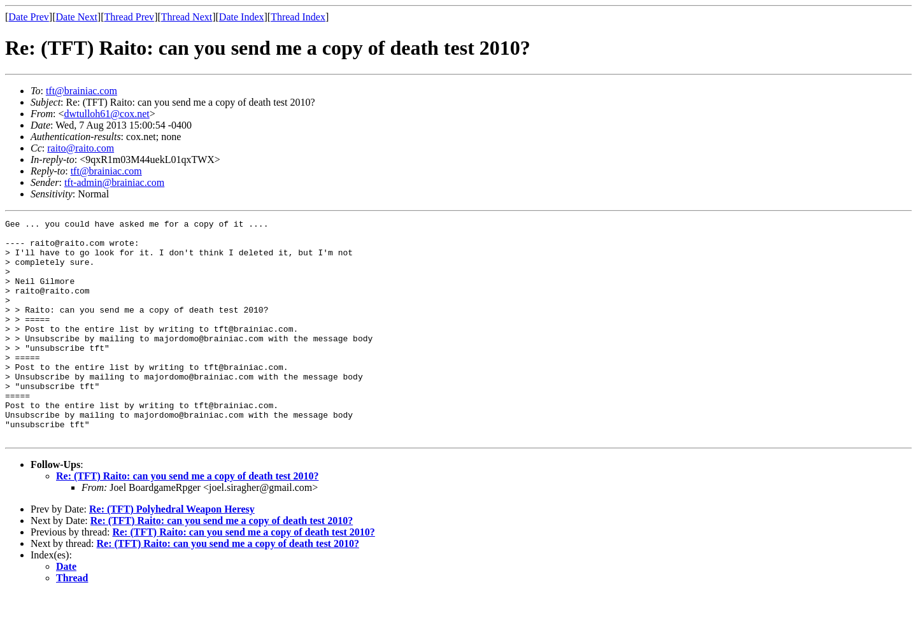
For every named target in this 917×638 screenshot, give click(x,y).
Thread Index (298, 16)
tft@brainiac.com (81, 90)
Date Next (76, 16)
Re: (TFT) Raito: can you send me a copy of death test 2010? (187, 519)
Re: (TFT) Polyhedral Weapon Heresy (172, 553)
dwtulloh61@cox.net (106, 113)
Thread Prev (129, 16)
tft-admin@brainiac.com (114, 182)
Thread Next (186, 16)
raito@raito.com (80, 148)
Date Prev (28, 16)
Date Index (241, 16)
